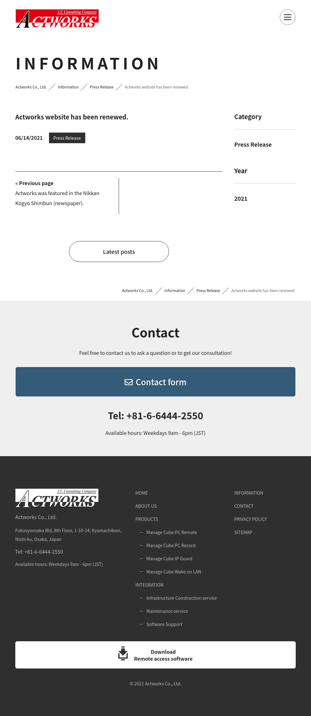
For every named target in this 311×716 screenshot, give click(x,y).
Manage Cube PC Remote (171, 532)
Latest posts (119, 251)
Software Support (164, 624)
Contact (244, 506)
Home (142, 493)
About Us (146, 506)
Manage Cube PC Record (171, 545)
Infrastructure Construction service (181, 598)
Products (147, 519)
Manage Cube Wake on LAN (173, 571)
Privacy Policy (250, 519)
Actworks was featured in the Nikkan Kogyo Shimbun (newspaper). (57, 193)
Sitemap (243, 532)
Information (248, 493)
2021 (240, 198)
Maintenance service (167, 611)
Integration (150, 585)
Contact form (155, 381)
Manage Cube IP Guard (169, 558)
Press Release (253, 144)
